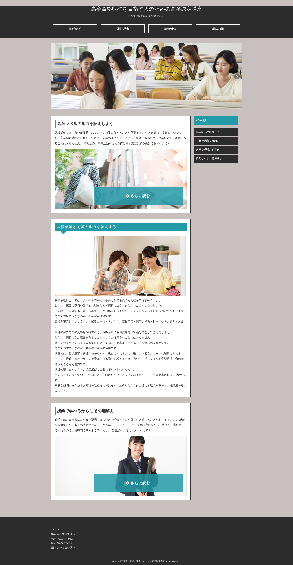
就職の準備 (123, 28)
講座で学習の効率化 (207, 149)
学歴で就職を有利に (207, 140)
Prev (56, 76)
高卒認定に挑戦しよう (209, 132)
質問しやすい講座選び (209, 158)
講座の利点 (170, 28)
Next (237, 76)
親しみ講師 (218, 28)
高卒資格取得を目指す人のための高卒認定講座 (146, 9)
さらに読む (140, 196)
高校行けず (75, 28)
